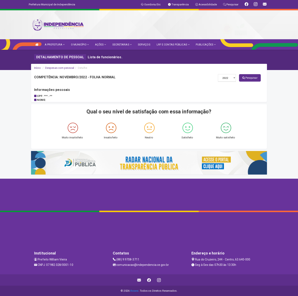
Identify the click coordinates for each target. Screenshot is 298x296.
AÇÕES (100, 44)
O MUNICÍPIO (80, 44)
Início (37, 67)
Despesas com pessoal (59, 67)
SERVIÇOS (144, 44)
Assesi (134, 290)
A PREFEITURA (55, 44)
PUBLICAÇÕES (206, 44)
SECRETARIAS (122, 44)
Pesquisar (249, 77)
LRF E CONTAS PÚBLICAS (173, 44)
